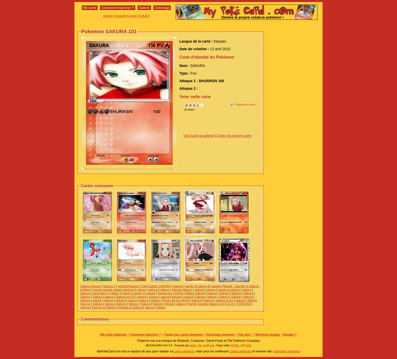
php (199, 345)
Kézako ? (290, 334)
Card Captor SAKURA (156, 286)
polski (132, 16)
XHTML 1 (235, 345)
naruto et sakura (229, 290)
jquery (192, 345)
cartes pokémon (240, 351)
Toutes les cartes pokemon (183, 334)
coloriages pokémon (286, 351)
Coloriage (162, 8)
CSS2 (248, 345)
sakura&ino (100, 293)
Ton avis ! (245, 334)
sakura (178, 286)
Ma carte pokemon (113, 334)
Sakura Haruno (90, 286)
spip (212, 345)
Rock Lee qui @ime (176, 300)
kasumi (177, 297)
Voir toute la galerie (198, 136)
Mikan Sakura (195, 293)
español (120, 16)
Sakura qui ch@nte (171, 293)
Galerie (144, 8)
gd (204, 345)
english (108, 16)
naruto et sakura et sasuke (203, 286)
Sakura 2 (109, 286)
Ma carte (89, 8)
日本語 (143, 16)
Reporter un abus (245, 104)
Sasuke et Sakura (104, 307)
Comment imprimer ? (117, 8)
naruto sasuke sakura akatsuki (113, 290)
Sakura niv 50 (125, 297)
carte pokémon (184, 351)
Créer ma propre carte (233, 136)
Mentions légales (267, 334)
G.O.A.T (230, 304)
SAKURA (245, 304)
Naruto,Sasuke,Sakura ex (205, 304)
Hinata (169, 304)
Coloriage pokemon (221, 334)
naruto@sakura (128, 286)
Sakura (85, 293)
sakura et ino (224, 300)
